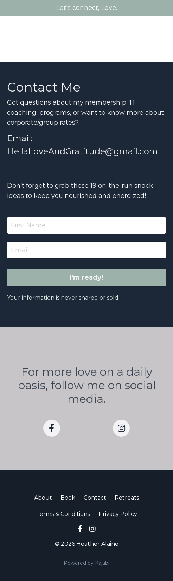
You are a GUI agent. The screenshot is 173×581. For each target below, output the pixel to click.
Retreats (127, 497)
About (43, 497)
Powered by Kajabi (86, 563)
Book (67, 497)
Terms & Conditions (63, 514)
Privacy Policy (117, 514)
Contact (95, 497)
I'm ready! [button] (86, 277)
